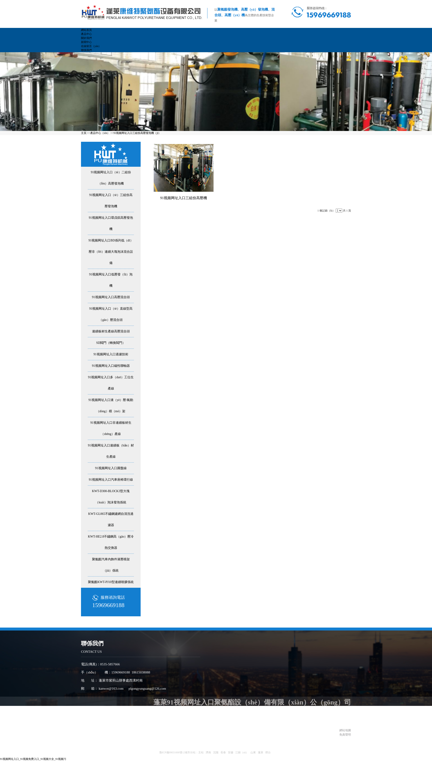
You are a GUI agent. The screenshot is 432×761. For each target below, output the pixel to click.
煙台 (268, 752)
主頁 (83, 133)
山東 (253, 752)
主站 (201, 752)
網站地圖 (344, 730)
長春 (223, 752)
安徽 (230, 752)
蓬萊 (260, 752)
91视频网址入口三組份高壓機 (183, 198)
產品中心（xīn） (100, 133)
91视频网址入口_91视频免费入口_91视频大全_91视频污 (33, 759)
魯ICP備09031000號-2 (172, 752)
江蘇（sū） (242, 752)
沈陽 (215, 752)
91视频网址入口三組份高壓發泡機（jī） (137, 133)
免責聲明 (345, 734)
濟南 (208, 752)
